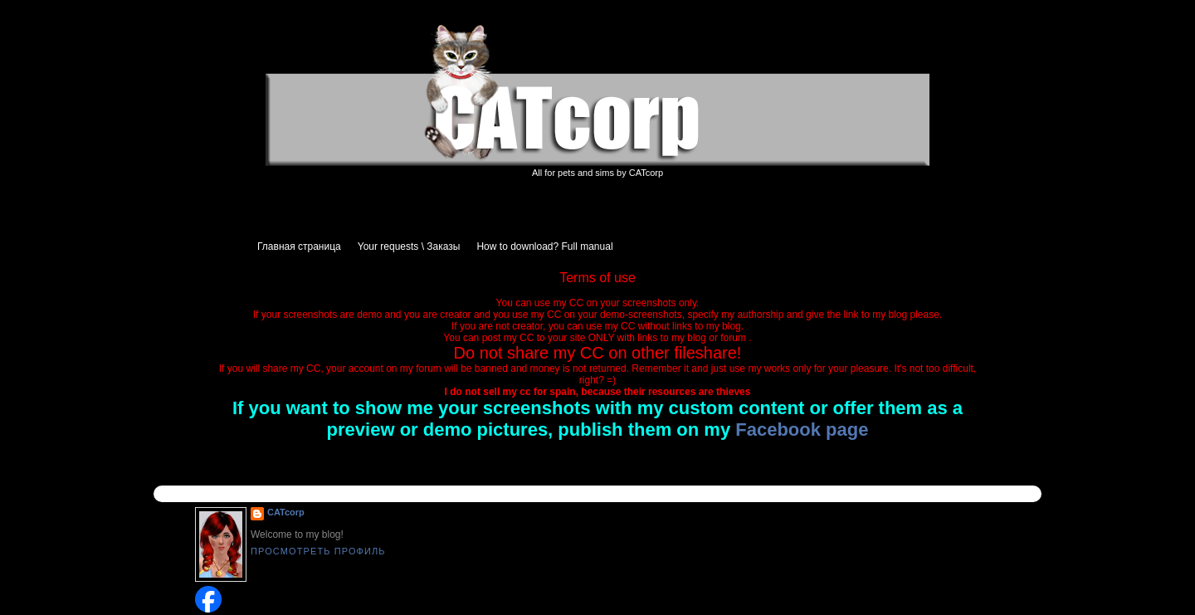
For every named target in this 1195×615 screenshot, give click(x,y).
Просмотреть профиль (318, 551)
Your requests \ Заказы (409, 246)
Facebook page (801, 429)
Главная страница (299, 246)
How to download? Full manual (544, 246)
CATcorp (286, 512)
